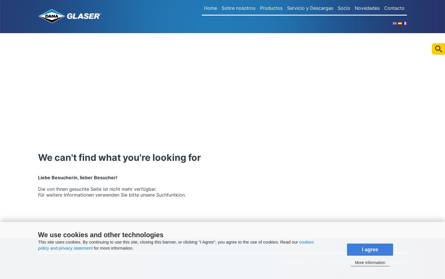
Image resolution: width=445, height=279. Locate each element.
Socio (344, 8)
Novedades (367, 8)
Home (210, 8)
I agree (370, 249)
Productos (271, 8)
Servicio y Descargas (310, 8)
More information (370, 262)
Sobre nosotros (238, 8)
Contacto (394, 8)
